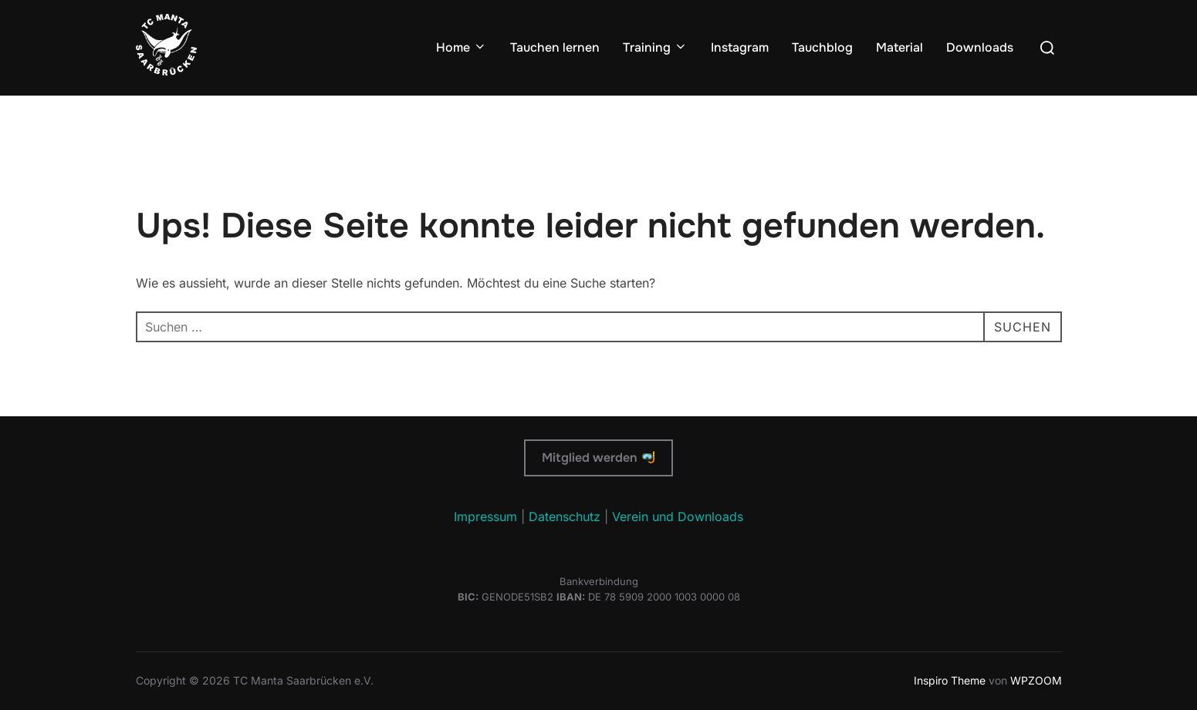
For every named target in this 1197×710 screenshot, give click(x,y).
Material (899, 47)
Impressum (485, 516)
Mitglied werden (598, 457)
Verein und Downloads (677, 516)
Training (655, 47)
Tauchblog (822, 47)
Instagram (740, 47)
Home (461, 47)
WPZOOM (1036, 680)
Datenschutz (564, 516)
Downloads (979, 47)
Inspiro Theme (950, 680)
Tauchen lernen (555, 47)
